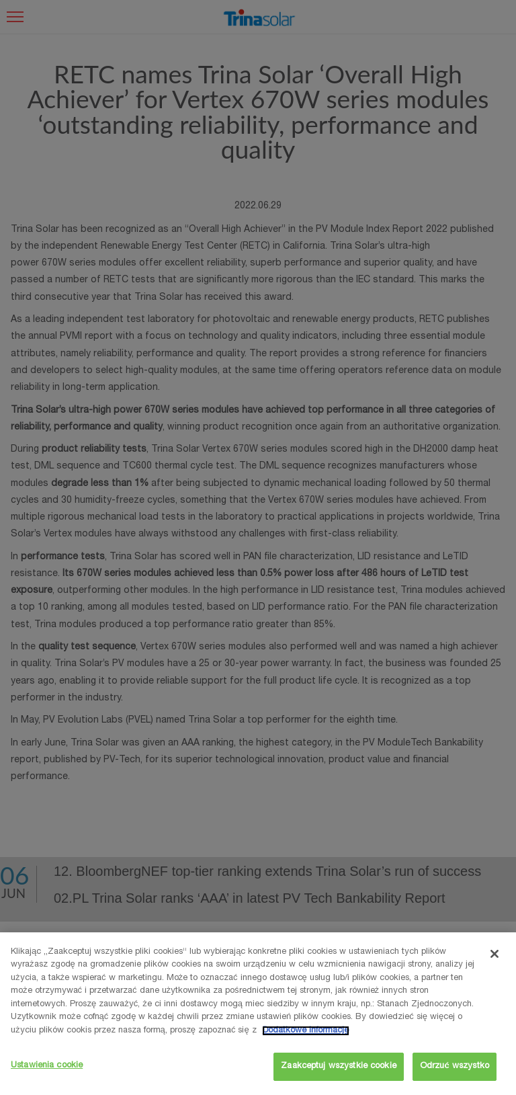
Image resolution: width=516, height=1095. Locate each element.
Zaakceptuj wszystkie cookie (338, 1066)
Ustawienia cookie (47, 1065)
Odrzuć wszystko (454, 1066)
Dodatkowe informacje (306, 1030)
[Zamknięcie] (494, 954)
